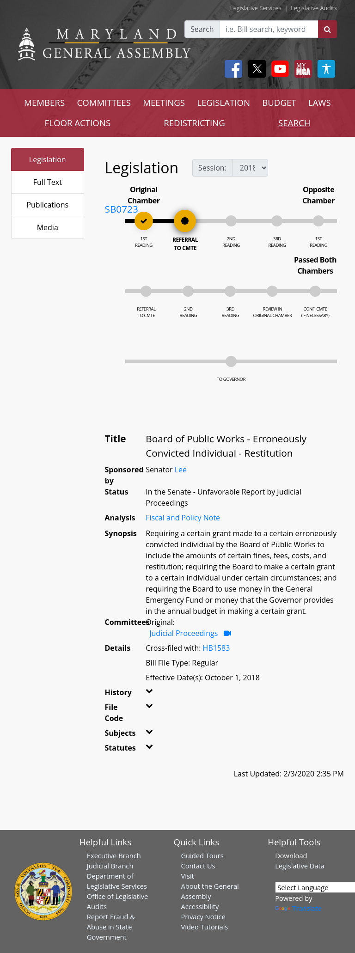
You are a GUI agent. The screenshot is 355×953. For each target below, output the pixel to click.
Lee (181, 469)
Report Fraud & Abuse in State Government (111, 926)
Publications (47, 205)
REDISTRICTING (194, 122)
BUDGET (279, 102)
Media (47, 227)
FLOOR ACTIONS (78, 122)
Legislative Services (256, 8)
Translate (298, 908)
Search (202, 29)
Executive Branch (114, 855)
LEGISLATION (223, 102)
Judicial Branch (110, 865)
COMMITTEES (104, 102)
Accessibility (200, 906)
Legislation (47, 159)
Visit (187, 875)
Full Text (47, 182)
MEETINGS (164, 102)
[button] (149, 694)
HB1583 (216, 648)
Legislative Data (299, 865)
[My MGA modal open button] (301, 69)
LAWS (319, 102)
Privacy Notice (203, 916)
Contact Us (198, 865)
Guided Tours (202, 855)
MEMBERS (44, 102)
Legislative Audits (314, 8)
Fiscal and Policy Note (183, 518)
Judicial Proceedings (183, 633)
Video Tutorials (204, 926)
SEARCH (294, 122)
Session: (212, 168)
